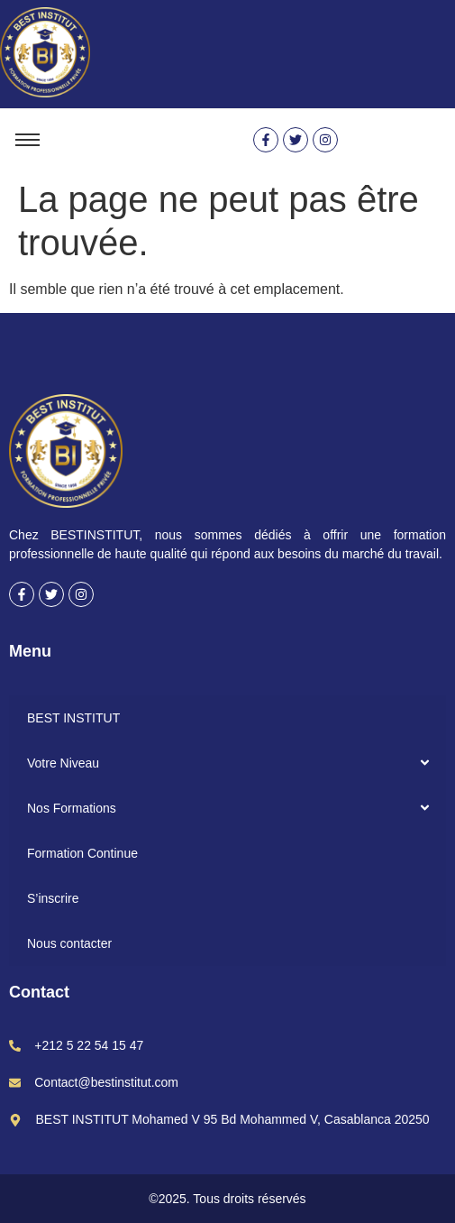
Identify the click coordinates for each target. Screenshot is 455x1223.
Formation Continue (82, 853)
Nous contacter (69, 943)
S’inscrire (53, 898)
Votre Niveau (63, 763)
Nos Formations (71, 808)
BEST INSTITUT (73, 718)
